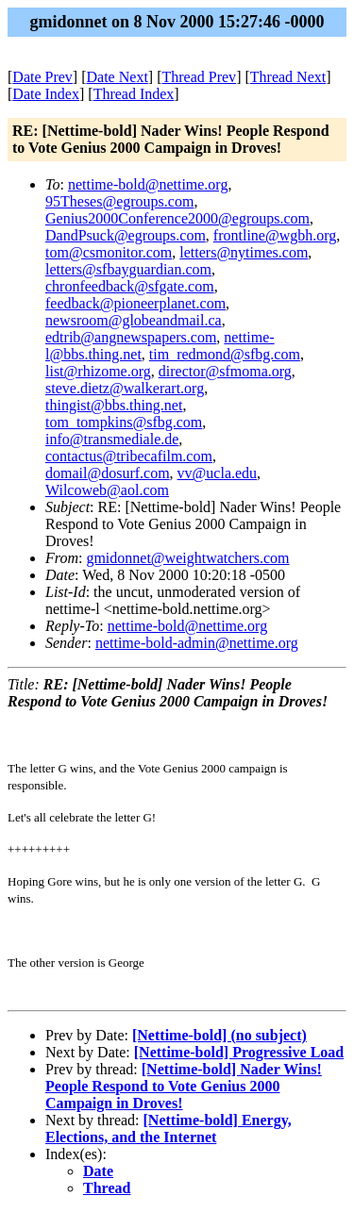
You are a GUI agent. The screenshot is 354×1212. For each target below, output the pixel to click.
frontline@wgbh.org (274, 235)
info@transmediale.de (111, 439)
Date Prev (42, 77)
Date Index (45, 94)
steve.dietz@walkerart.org (124, 388)
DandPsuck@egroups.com (125, 235)
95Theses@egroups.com (119, 201)
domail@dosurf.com (107, 473)
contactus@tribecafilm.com (128, 456)
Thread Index (134, 94)
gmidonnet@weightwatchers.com (187, 558)
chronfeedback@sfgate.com (129, 286)
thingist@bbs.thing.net (113, 405)
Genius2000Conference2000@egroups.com (177, 218)
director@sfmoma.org (225, 371)
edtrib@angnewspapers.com (130, 337)
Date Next (117, 77)
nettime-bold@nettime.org (148, 184)
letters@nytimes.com (243, 252)
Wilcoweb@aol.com (107, 490)
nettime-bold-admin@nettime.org (196, 643)
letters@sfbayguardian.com (128, 269)
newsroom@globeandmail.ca (133, 320)
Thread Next (288, 77)
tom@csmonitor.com (108, 252)
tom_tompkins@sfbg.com (123, 422)
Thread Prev (198, 77)
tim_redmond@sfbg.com (224, 354)
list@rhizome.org (98, 371)
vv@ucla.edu (217, 473)
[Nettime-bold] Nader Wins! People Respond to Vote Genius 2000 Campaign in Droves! (183, 1086)
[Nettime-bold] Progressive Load (239, 1052)
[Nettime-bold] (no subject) (219, 1035)
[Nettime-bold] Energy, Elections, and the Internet (168, 1128)
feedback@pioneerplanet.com (135, 303)
